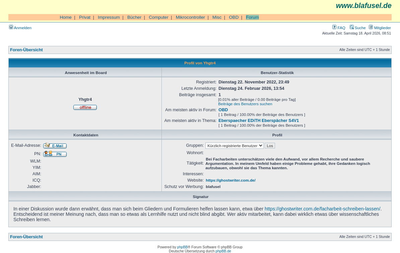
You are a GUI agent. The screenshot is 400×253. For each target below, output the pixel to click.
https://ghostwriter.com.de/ (230, 180)
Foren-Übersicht (26, 50)
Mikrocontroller (190, 17)
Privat (84, 17)
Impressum (109, 17)
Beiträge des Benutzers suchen (245, 104)
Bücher (134, 17)
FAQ (338, 27)
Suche (358, 27)
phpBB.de (223, 251)
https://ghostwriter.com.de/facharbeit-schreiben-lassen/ (322, 208)
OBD (234, 17)
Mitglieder (380, 27)
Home (66, 17)
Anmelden (20, 27)
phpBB (182, 247)
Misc (216, 17)
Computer (159, 17)
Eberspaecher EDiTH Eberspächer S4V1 (258, 120)
